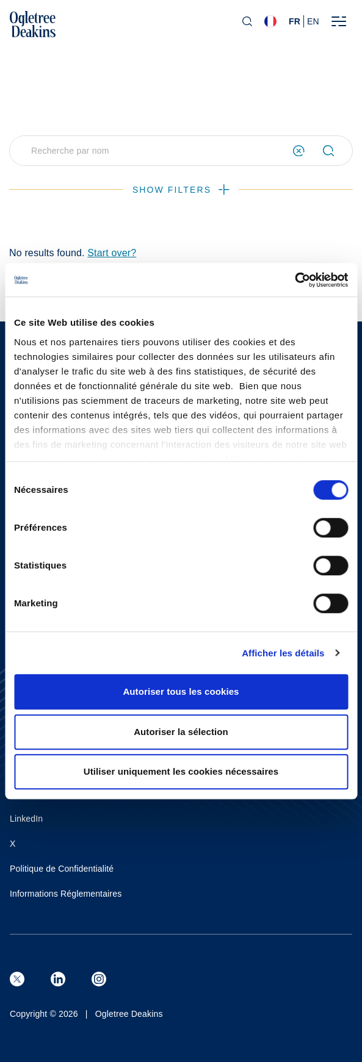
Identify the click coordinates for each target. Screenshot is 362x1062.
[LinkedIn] (58, 979)
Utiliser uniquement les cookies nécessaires (181, 771)
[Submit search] (333, 150)
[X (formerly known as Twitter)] (17, 979)
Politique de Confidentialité (62, 869)
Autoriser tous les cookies (181, 691)
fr (294, 21)
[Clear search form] (299, 150)
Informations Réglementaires (65, 894)
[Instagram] (99, 979)
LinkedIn (26, 818)
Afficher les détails (283, 653)
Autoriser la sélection (181, 732)
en (313, 21)
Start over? (111, 253)
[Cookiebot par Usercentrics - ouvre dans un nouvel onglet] (294, 280)
